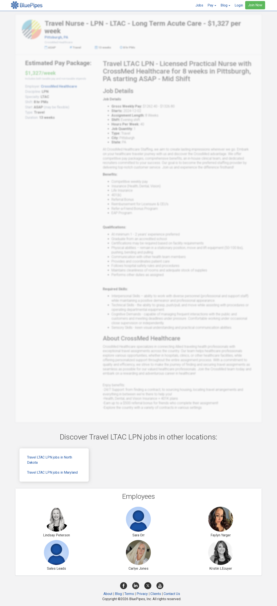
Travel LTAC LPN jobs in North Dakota (49, 460)
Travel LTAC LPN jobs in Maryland (52, 472)
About (107, 594)
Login (239, 5)
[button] (211, 5)
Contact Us (172, 594)
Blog (118, 594)
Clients (155, 594)
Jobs (199, 5)
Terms (129, 594)
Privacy (142, 594)
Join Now (255, 5)
